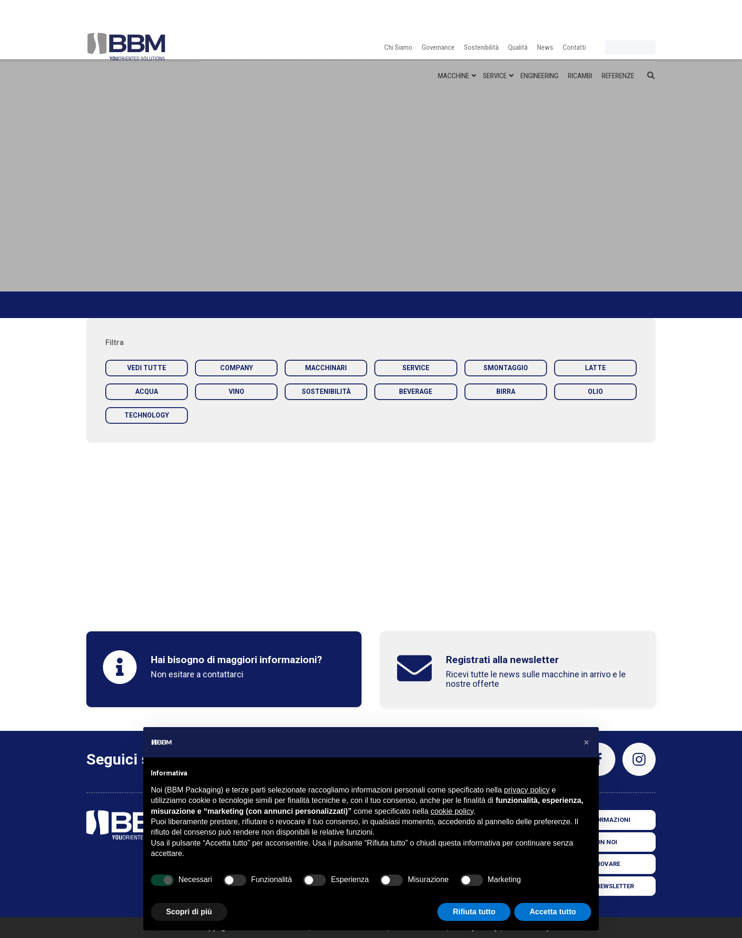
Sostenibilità (481, 14)
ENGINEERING (539, 42)
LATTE (595, 368)
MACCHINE (453, 42)
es (648, 17)
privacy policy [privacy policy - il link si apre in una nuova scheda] (526, 790)
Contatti (574, 14)
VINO (236, 391)
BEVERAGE (415, 391)
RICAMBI (580, 42)
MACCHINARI (326, 368)
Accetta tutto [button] (552, 912)
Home (96, 304)
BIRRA (505, 391)
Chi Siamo (398, 14)
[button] (586, 742)
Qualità (518, 14)
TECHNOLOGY (146, 415)
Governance (438, 14)
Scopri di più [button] (189, 912)
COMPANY (236, 368)
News (545, 14)
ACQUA (146, 391)
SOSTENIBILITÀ (326, 391)
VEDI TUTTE (146, 368)
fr (636, 17)
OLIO (595, 391)
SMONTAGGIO (505, 368)
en (624, 17)
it (612, 17)
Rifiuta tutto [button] (474, 912)
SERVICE (495, 42)
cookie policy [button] (452, 811)
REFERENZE (618, 42)
